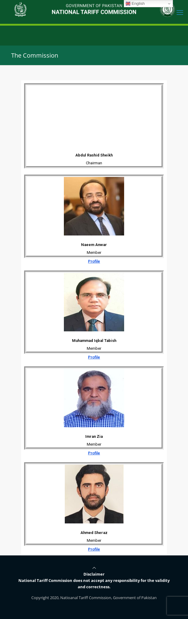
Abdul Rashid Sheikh (94, 155)
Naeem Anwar (94, 244)
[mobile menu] (180, 12)
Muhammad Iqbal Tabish (94, 340)
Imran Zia (94, 436)
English (135, 3)
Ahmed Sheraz (94, 532)
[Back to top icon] (94, 567)
